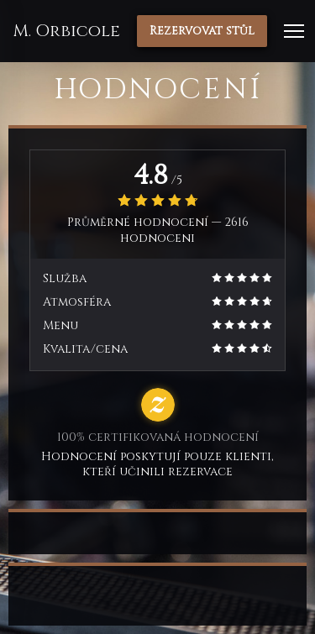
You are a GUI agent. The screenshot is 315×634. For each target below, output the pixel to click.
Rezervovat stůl (202, 31)
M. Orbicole (66, 31)
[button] (294, 31)
